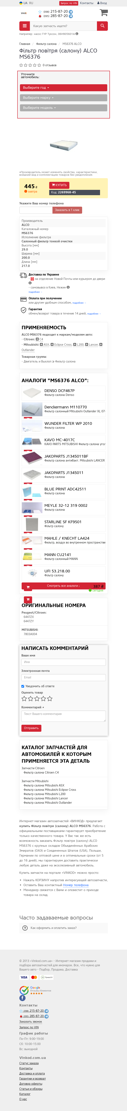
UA (23, 3)
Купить (59, 185)
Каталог (24, 1094)
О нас (23, 1099)
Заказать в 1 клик (67, 210)
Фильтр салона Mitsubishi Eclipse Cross (50, 790)
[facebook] (22, 998)
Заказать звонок (30, 1022)
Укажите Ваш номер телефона (41, 203)
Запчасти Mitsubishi (35, 781)
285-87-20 (53, 16)
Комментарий (32, 707)
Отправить (31, 728)
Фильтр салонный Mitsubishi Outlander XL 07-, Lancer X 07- (84, 411)
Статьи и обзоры (30, 1089)
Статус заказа (29, 1063)
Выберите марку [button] (38, 97)
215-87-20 (53, 11)
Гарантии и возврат (32, 1079)
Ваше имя (28, 655)
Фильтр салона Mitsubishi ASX (44, 785)
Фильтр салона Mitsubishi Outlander (48, 803)
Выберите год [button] (36, 87)
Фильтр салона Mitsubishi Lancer (46, 798)
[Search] (102, 26)
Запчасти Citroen (33, 768)
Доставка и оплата (32, 1074)
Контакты (86, 3)
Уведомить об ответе (38, 686)
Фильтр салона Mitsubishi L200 (44, 794)
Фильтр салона (54, 428)
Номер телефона (76, 885)
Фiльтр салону (54, 526)
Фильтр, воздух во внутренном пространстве (75, 543)
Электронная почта (35, 671)
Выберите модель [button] (39, 107)
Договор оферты (30, 1084)
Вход (102, 3)
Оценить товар (32, 693)
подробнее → (36, 292)
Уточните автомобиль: (30, 75)
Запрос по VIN (69, 3)
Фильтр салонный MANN (61, 559)
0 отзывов (49, 65)
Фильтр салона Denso (59, 395)
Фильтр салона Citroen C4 (41, 773)
